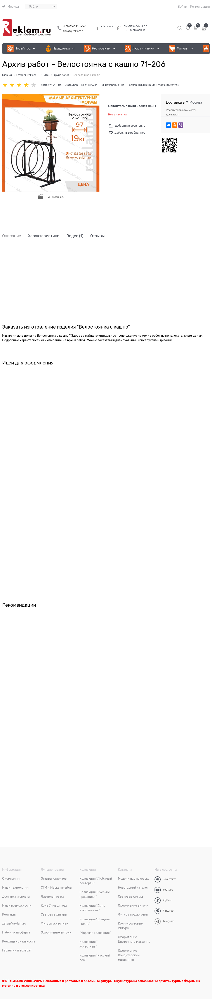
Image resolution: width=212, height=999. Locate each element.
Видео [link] (74, 236)
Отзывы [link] (97, 236)
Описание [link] (11, 236)
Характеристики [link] (43, 236)
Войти (182, 6)
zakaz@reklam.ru (74, 31)
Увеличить (58, 197)
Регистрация (200, 6)
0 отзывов (71, 85)
